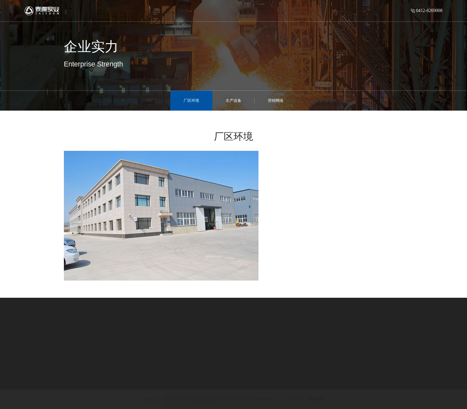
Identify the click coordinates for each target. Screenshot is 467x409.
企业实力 (274, 374)
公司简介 (16, 363)
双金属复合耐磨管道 (115, 384)
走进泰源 (133, 5)
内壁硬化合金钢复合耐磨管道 (124, 363)
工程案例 (274, 384)
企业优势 (274, 363)
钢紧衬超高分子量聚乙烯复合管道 (129, 374)
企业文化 (16, 384)
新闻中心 (192, 353)
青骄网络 (317, 399)
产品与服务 (109, 353)
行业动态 (188, 374)
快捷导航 (278, 353)
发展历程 (16, 374)
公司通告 (188, 384)
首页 (106, 8)
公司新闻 (188, 363)
